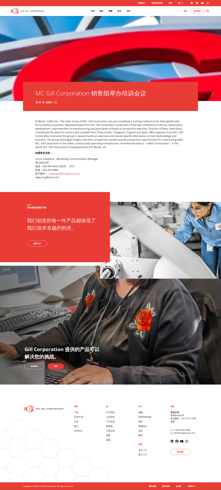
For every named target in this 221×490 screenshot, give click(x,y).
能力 (76, 426)
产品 (76, 412)
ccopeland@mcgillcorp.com (64, 173)
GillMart (78, 430)
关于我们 (110, 412)
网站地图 (152, 486)
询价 (140, 421)
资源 (108, 439)
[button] (207, 11)
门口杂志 (110, 421)
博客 (108, 435)
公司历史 (110, 416)
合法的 (178, 486)
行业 (76, 421)
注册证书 (191, 486)
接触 (140, 412)
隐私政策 (166, 486)
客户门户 (142, 454)
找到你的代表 (157, 3)
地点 (170, 3)
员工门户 (142, 450)
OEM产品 (78, 416)
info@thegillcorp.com (184, 433)
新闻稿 (109, 426)
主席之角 (110, 430)
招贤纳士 (141, 3)
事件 (140, 435)
